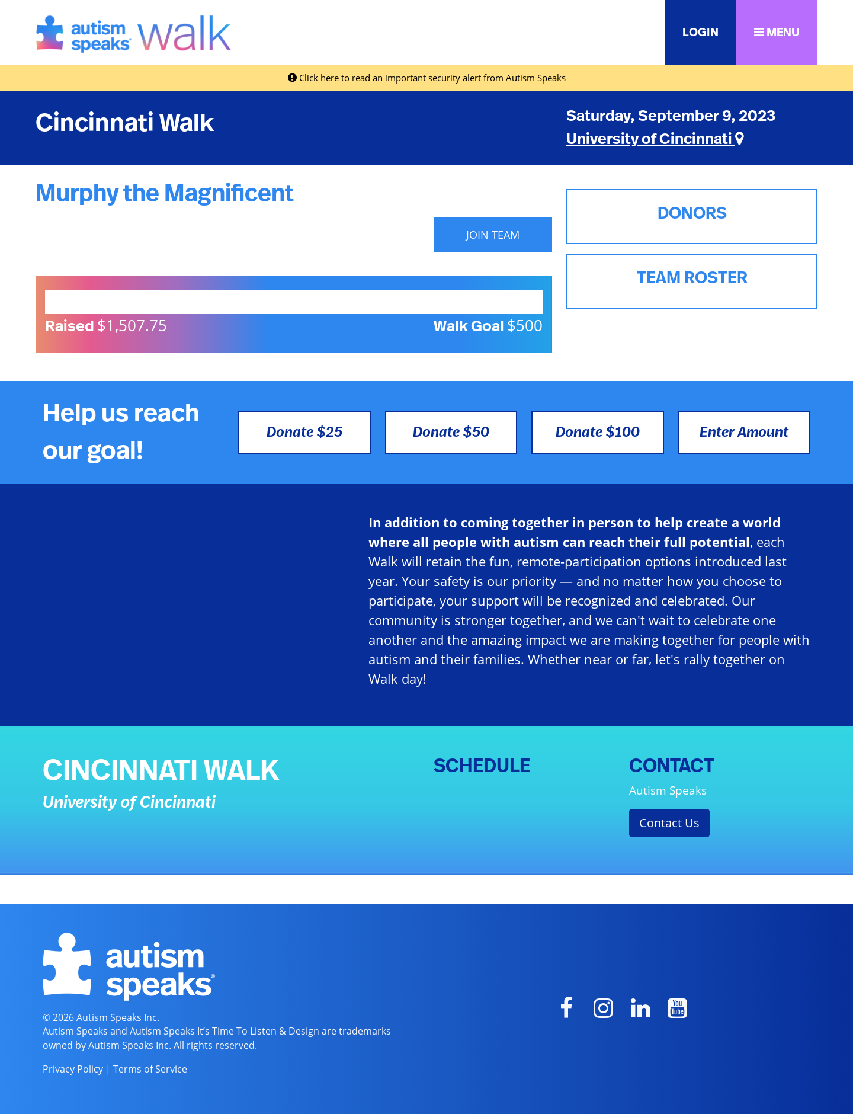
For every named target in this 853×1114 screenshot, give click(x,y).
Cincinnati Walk (125, 123)
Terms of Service (150, 1068)
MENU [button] (777, 32)
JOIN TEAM (493, 235)
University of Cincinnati (655, 139)
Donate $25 (304, 432)
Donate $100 (598, 432)
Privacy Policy (73, 1068)
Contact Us (669, 823)
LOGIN (700, 33)
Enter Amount (744, 432)
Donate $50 (451, 432)
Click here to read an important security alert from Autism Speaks (427, 78)
